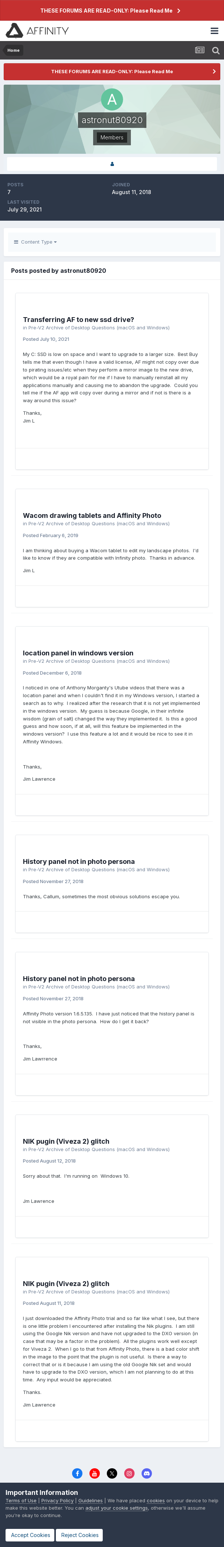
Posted (46, 339)
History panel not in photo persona (79, 861)
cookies (156, 1500)
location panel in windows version (78, 653)
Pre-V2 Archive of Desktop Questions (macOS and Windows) (99, 327)
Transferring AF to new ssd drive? (78, 319)
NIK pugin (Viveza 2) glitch (66, 1141)
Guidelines (90, 1500)
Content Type (35, 242)
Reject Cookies (79, 1535)
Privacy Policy (57, 1500)
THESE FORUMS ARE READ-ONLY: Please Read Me (106, 10)
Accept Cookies (30, 1535)
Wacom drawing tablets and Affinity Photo (92, 515)
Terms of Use (21, 1500)
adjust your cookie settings (116, 1508)
